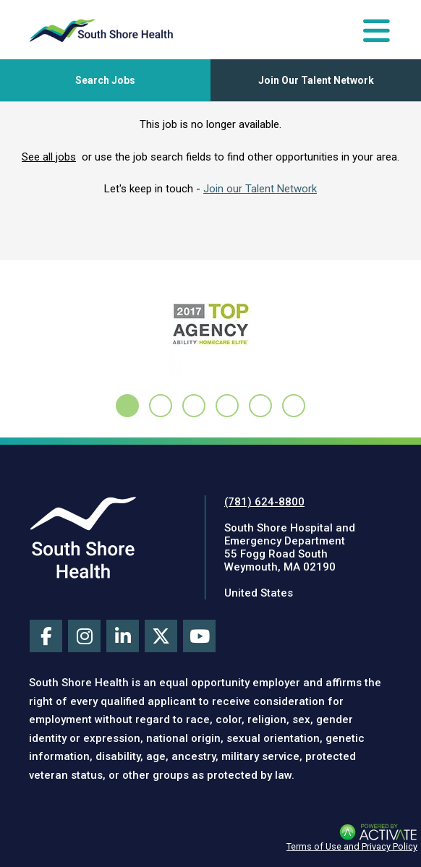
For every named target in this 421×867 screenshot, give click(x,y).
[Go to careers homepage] (101, 30)
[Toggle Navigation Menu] (376, 30)
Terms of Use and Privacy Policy (351, 846)
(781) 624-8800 (264, 501)
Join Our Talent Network (316, 80)
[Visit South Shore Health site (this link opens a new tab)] (83, 537)
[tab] (127, 405)
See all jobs (49, 156)
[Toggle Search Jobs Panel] (105, 80)
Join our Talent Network (260, 188)
